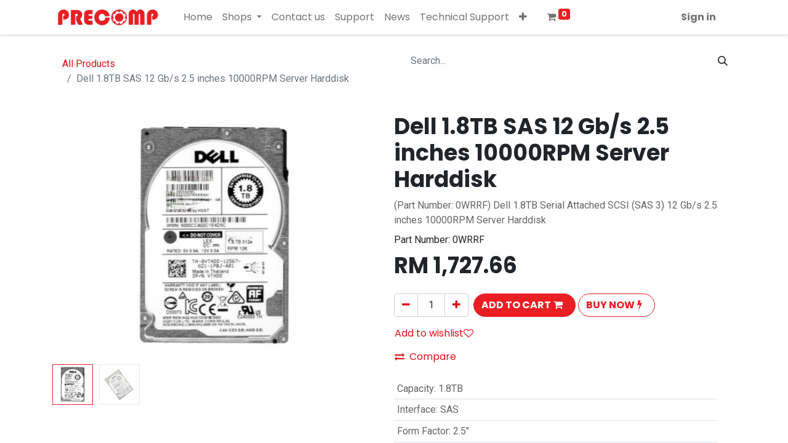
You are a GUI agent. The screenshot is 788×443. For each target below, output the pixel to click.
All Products (88, 64)
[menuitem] (198, 17)
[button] (523, 17)
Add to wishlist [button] (434, 333)
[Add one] (456, 305)
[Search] (723, 61)
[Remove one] (406, 305)
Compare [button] (425, 356)
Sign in (698, 17)
